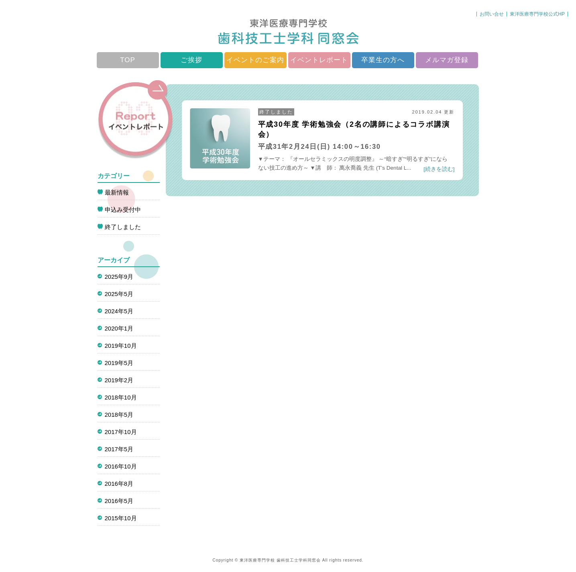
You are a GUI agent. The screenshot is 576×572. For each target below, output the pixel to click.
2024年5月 (119, 311)
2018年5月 (119, 414)
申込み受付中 (123, 209)
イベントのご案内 (255, 60)
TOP (127, 60)
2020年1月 (119, 328)
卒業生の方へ (383, 60)
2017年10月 (121, 431)
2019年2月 (119, 380)
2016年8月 (119, 483)
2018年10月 (121, 397)
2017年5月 (119, 449)
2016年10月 (121, 466)
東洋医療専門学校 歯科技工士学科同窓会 (280, 560)
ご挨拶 (191, 60)
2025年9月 (119, 276)
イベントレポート (319, 60)
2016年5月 (119, 500)
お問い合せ (492, 14)
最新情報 (117, 192)
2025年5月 (119, 293)
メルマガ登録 (446, 60)
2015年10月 (121, 518)
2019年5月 (119, 362)
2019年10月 (121, 345)
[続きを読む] (439, 169)
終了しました (276, 112)
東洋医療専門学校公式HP (537, 14)
